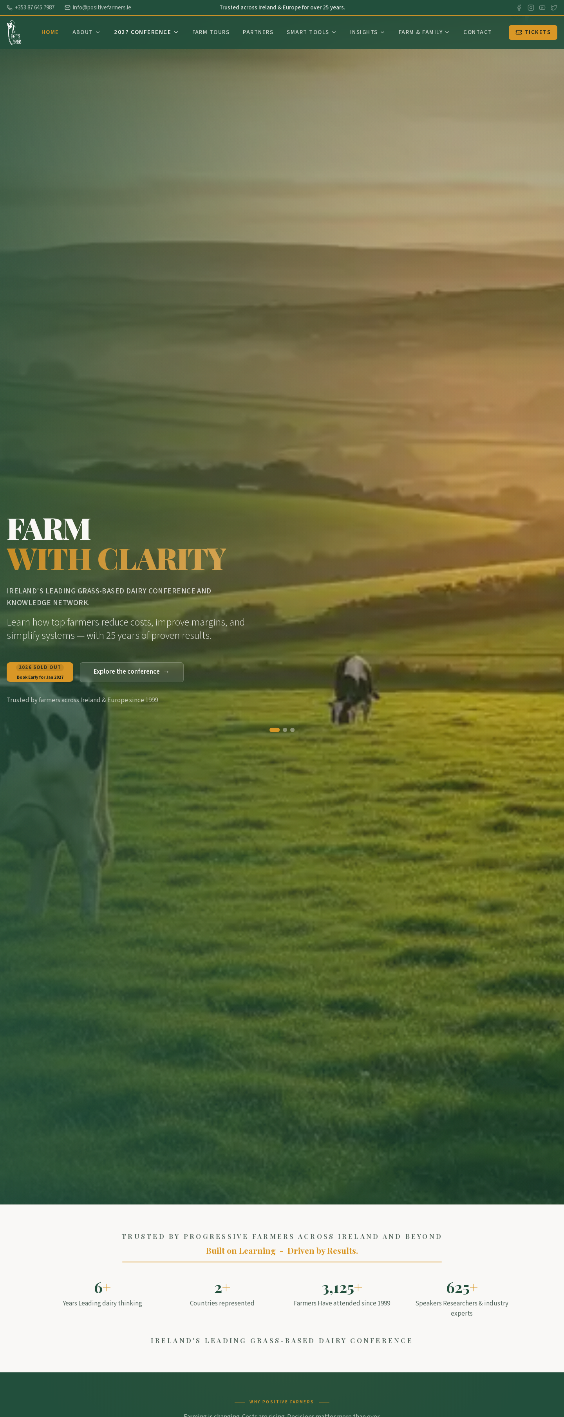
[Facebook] (519, 7)
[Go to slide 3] (292, 730)
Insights (367, 32)
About (86, 32)
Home (50, 32)
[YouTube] (542, 7)
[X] (554, 7)
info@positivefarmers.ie (98, 8)
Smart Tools (312, 32)
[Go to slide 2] (285, 730)
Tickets (533, 32)
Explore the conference (132, 672)
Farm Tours (211, 32)
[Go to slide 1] (274, 730)
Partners (258, 32)
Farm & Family (424, 32)
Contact (477, 32)
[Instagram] (531, 7)
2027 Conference (146, 32)
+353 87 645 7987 (30, 8)
